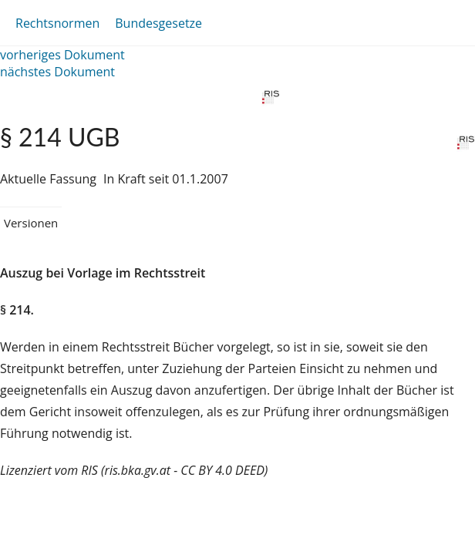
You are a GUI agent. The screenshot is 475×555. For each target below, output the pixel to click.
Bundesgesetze (158, 23)
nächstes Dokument (57, 71)
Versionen (31, 222)
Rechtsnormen (57, 23)
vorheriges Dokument (62, 54)
